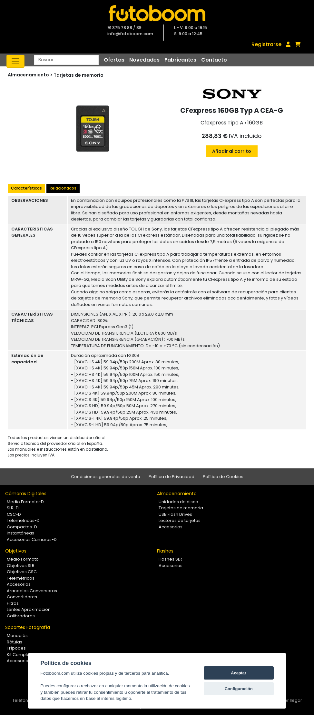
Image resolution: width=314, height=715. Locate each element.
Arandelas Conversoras (32, 591)
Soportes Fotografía (27, 627)
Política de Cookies (223, 477)
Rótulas (14, 642)
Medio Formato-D (25, 502)
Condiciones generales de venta (105, 477)
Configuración (239, 688)
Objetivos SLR (20, 566)
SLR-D (13, 508)
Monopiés (17, 635)
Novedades (144, 60)
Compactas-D (22, 527)
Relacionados (63, 188)
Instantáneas (20, 533)
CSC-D (14, 514)
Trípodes (16, 648)
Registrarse (266, 44)
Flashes (165, 551)
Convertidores (22, 597)
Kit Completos (21, 654)
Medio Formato (23, 559)
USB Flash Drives (175, 514)
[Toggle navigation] (15, 61)
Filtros (13, 603)
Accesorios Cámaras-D (32, 539)
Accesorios (170, 527)
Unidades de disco (178, 502)
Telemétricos (20, 578)
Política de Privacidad (171, 477)
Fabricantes (180, 60)
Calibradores (21, 616)
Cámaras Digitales (25, 493)
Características (26, 188)
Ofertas (114, 60)
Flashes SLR (170, 559)
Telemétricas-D (23, 520)
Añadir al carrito (231, 151)
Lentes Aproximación (29, 609)
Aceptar (238, 673)
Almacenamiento (177, 493)
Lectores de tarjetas (180, 520)
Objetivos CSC (22, 572)
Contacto (214, 60)
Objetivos (15, 551)
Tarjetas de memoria (78, 75)
